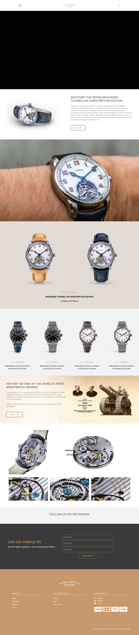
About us (15, 604)
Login (55, 601)
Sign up (55, 598)
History (14, 607)
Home (14, 598)
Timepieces (16, 601)
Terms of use (57, 604)
